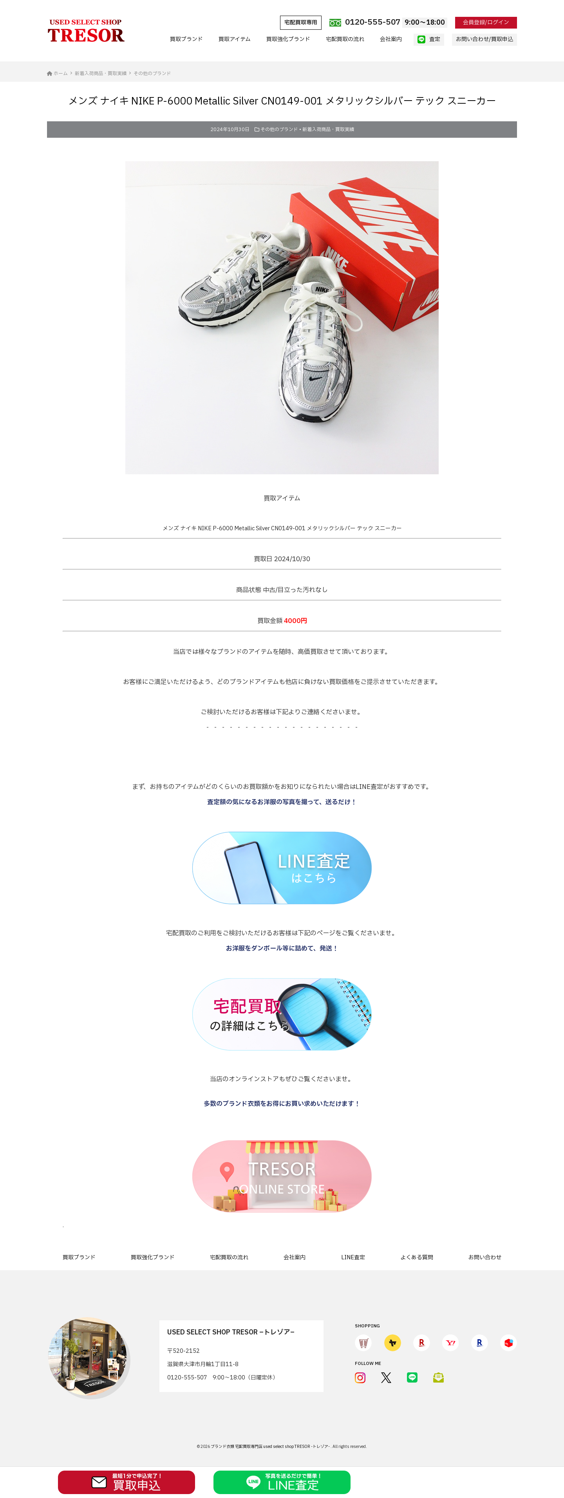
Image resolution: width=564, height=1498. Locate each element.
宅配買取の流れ (345, 39)
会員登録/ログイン (486, 22)
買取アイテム (235, 39)
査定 (429, 39)
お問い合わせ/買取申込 (484, 39)
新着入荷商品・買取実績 (328, 129)
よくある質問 (416, 1257)
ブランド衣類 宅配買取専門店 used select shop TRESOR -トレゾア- (271, 1446)
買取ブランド (186, 39)
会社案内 (391, 39)
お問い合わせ (484, 1257)
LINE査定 (353, 1257)
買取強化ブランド (288, 39)
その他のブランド (279, 129)
